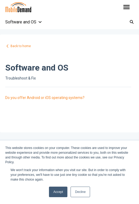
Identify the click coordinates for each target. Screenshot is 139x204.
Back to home (21, 46)
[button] (126, 7)
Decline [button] (80, 192)
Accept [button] (58, 192)
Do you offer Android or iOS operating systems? (45, 98)
